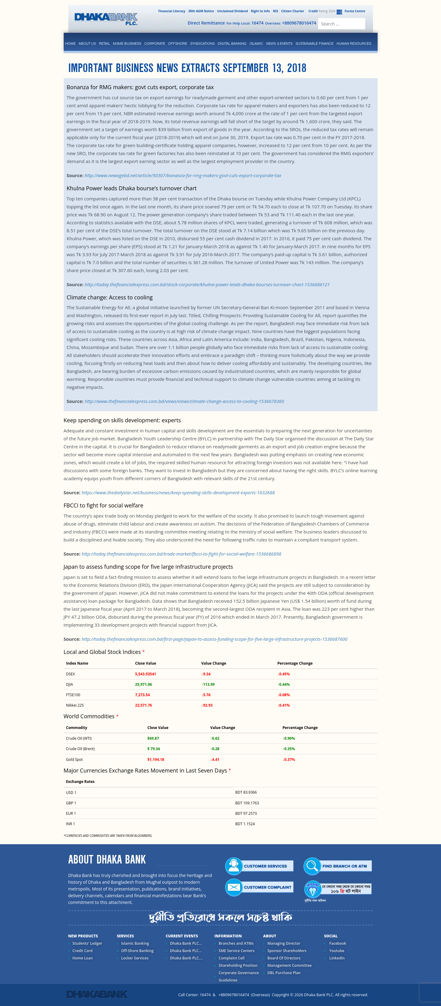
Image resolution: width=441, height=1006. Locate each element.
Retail (104, 43)
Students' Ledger (87, 943)
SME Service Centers (236, 950)
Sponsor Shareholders (286, 950)
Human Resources (354, 43)
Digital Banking (232, 43)
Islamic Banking (135, 943)
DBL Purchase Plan (283, 972)
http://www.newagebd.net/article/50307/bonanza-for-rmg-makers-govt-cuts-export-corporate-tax (183, 175)
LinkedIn (336, 958)
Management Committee (289, 965)
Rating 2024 (321, 11)
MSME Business (127, 43)
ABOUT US (87, 43)
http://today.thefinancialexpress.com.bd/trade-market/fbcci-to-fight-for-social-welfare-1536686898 (181, 554)
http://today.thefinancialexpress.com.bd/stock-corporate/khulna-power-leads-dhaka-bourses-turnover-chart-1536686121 (207, 284)
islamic (256, 43)
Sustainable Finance (315, 43)
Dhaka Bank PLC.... (186, 958)
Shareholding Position (238, 965)
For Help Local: (244, 23)
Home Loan (83, 958)
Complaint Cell (231, 958)
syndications (202, 43)
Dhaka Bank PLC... (186, 943)
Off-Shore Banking (137, 950)
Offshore (177, 43)
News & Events (279, 43)
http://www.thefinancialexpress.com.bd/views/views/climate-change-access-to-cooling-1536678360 (184, 401)
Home (70, 43)
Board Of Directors (283, 958)
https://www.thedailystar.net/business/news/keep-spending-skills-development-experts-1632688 (178, 492)
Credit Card (83, 950)
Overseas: (290, 23)
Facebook (337, 943)
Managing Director (283, 943)
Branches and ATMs (236, 943)
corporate (154, 43)
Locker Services (135, 958)
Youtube (336, 950)
